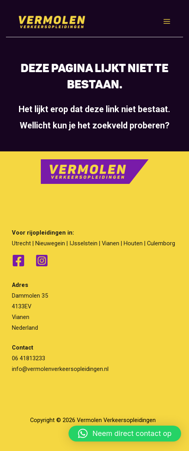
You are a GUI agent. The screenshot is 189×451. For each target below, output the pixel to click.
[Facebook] (18, 260)
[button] (125, 433)
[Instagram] (41, 260)
